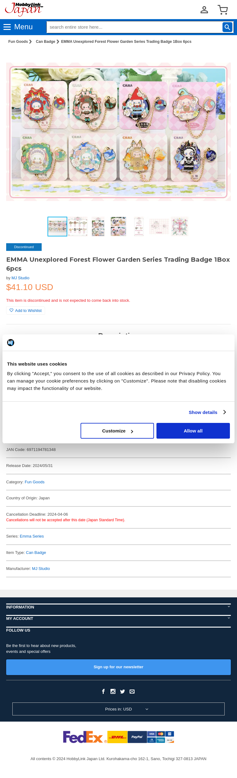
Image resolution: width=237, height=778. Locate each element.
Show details (203, 412)
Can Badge (45, 41)
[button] (220, 59)
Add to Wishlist (26, 310)
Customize (117, 430)
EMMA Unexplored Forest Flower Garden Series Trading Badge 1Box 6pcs (126, 41)
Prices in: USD (118, 709)
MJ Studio (20, 278)
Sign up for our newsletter (118, 667)
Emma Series (32, 536)
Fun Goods (18, 41)
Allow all (193, 430)
